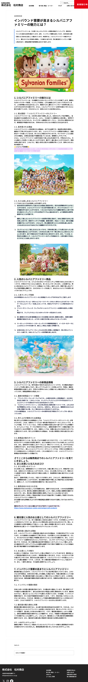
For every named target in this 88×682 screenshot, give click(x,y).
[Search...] (68, 2)
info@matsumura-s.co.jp (9, 675)
